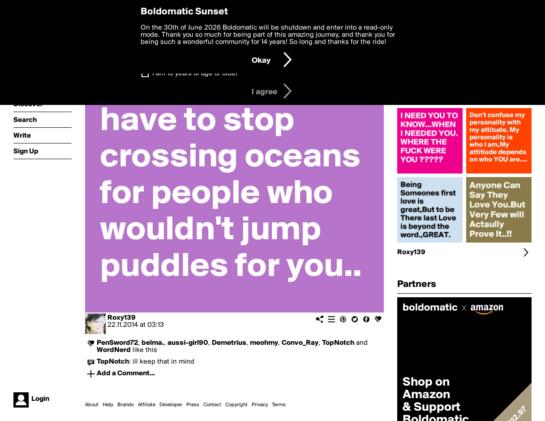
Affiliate (146, 405)
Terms (279, 405)
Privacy (260, 405)
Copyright (236, 405)
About (92, 405)
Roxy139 (121, 317)
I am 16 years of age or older (195, 73)
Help (108, 405)
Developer (170, 405)
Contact (212, 405)
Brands (125, 405)
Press (192, 405)
